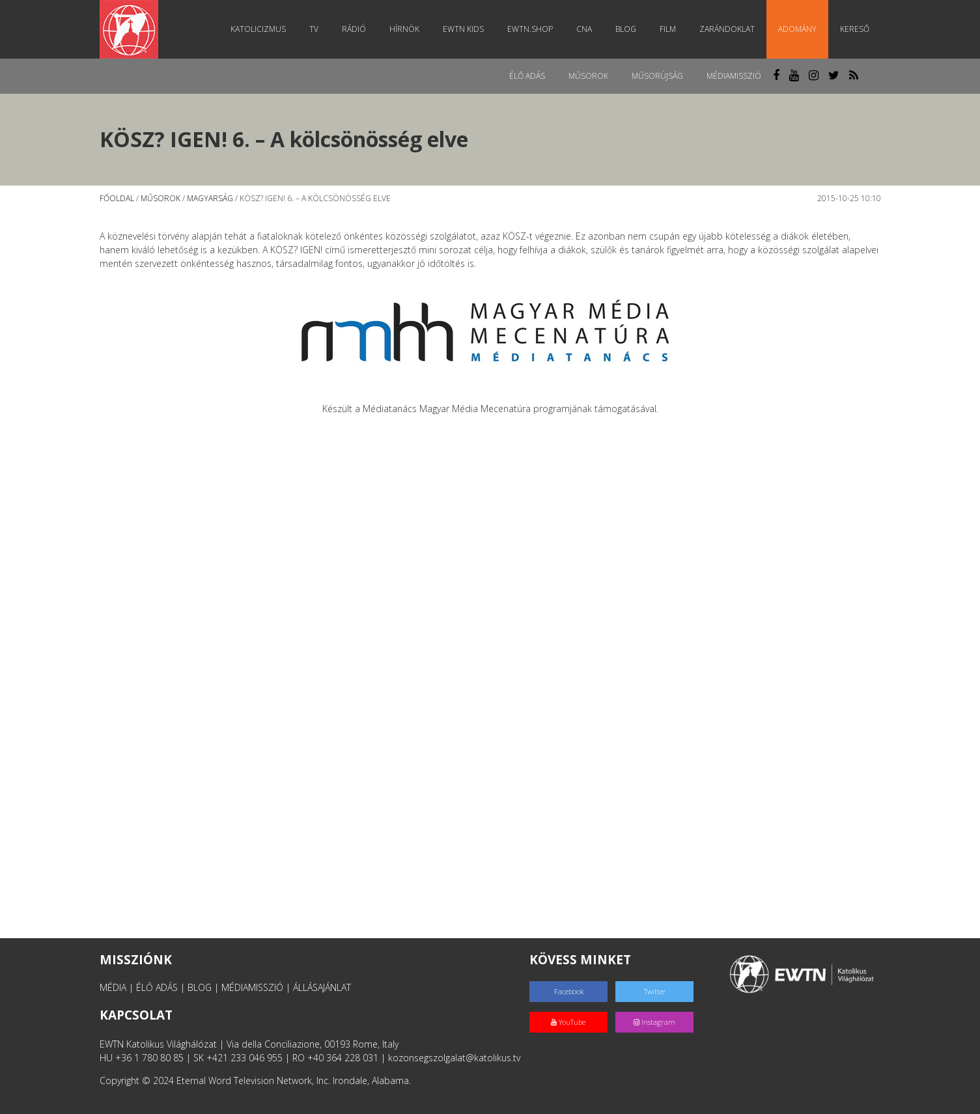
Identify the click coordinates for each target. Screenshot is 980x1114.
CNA (584, 29)
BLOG (200, 987)
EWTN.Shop (530, 29)
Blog (625, 29)
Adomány (797, 29)
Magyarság (210, 198)
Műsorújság (657, 75)
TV (313, 29)
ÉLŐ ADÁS (157, 987)
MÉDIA (113, 987)
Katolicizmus (258, 29)
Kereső (854, 29)
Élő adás (527, 75)
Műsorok (588, 75)
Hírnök (404, 29)
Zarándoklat (727, 29)
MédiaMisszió (734, 75)
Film (668, 29)
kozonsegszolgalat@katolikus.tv (454, 1057)
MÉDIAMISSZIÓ (252, 987)
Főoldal (117, 198)
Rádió (354, 29)
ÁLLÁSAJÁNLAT (322, 987)
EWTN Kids (463, 29)
